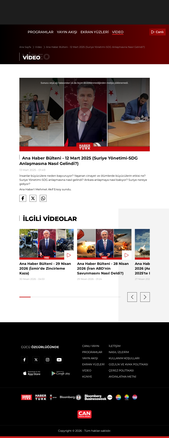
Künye (87, 376)
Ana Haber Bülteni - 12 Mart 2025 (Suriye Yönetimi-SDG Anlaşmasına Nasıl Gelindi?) (95, 47)
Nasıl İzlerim (119, 352)
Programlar (41, 32)
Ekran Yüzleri (95, 32)
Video (117, 32)
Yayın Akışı (67, 32)
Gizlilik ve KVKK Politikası (128, 364)
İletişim (114, 346)
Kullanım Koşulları (124, 358)
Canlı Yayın (90, 346)
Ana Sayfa (27, 47)
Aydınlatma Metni (122, 376)
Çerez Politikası (121, 370)
